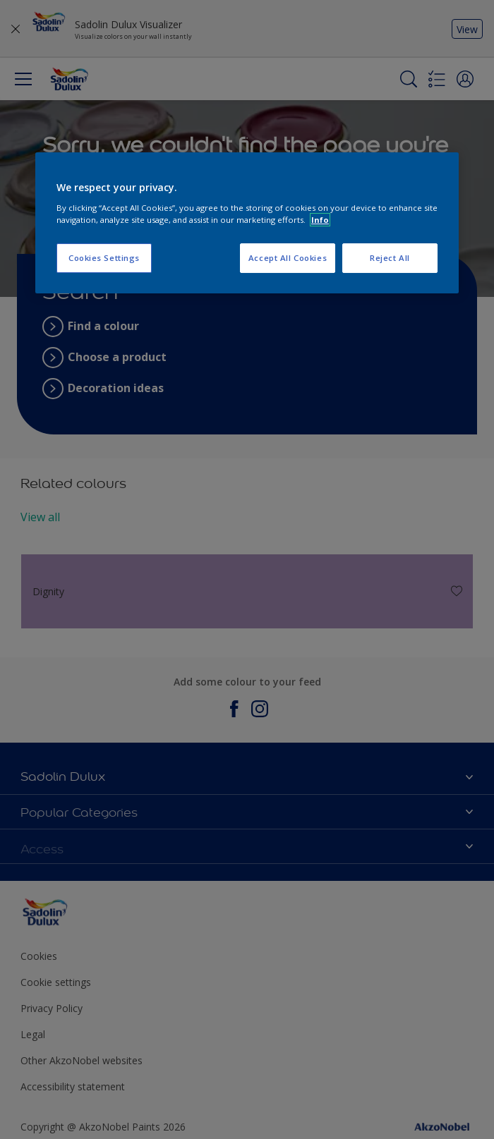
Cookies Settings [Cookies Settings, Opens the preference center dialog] (104, 257)
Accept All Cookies (287, 257)
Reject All (390, 257)
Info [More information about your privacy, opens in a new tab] (320, 219)
